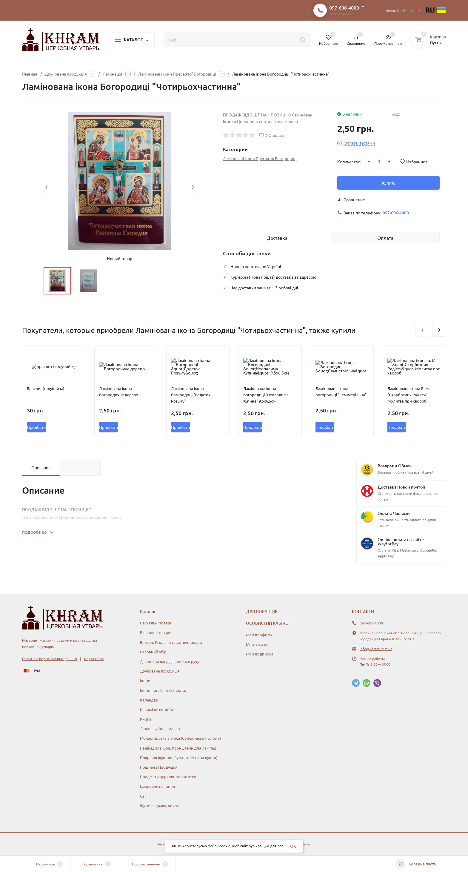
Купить (388, 182)
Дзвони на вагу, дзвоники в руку (169, 661)
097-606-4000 (344, 7)
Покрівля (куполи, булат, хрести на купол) (178, 757)
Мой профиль (259, 634)
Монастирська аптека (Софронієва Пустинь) (180, 738)
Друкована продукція (66, 74)
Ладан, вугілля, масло (160, 728)
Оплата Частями (359, 143)
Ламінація (112, 74)
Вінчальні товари (156, 632)
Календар (149, 699)
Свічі (144, 796)
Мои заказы (257, 644)
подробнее (37, 532)
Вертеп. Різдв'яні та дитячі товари (171, 642)
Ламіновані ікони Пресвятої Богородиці (177, 74)
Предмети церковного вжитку (168, 776)
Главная (29, 74)
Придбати (36, 427)
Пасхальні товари (156, 622)
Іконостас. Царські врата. (163, 690)
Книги (145, 718)
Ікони (145, 680)
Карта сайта (94, 658)
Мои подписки (259, 653)
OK (293, 846)
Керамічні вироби (156, 709)
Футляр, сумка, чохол (159, 805)
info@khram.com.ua (376, 648)
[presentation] (46, 187)
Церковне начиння (157, 786)
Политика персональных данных (49, 658)
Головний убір (153, 651)
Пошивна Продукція (158, 767)
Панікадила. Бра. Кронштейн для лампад (178, 747)
